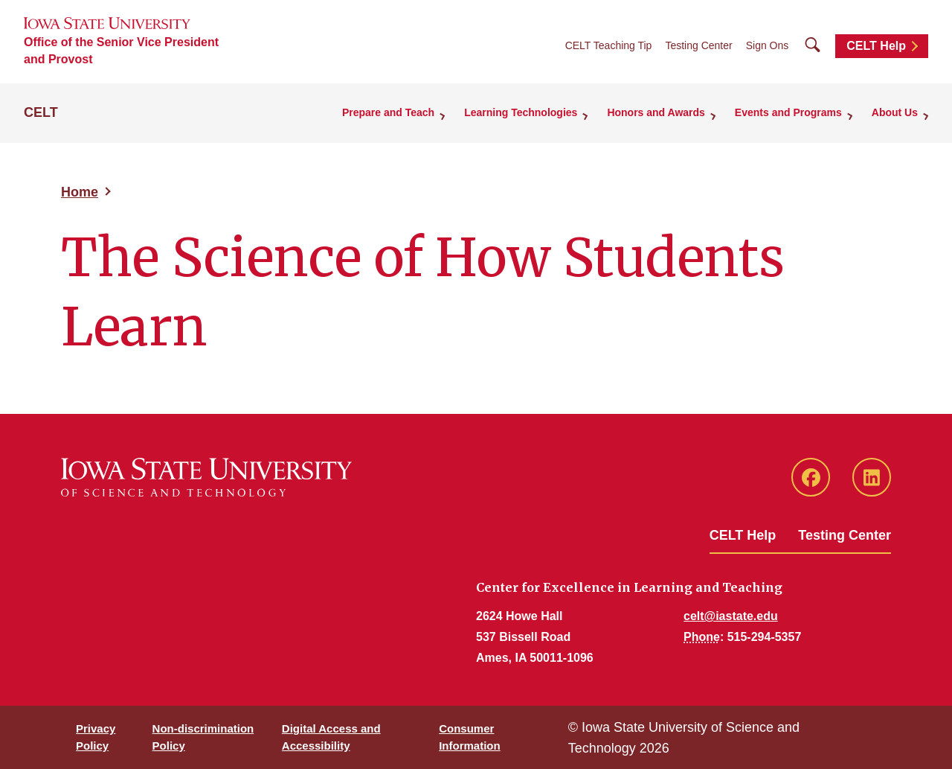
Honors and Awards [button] (655, 112)
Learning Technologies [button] (520, 112)
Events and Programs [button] (788, 112)
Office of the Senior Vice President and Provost (121, 51)
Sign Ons (767, 45)
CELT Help (876, 45)
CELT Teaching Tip (608, 45)
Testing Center (698, 45)
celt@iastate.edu (731, 616)
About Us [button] (895, 112)
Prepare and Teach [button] (388, 112)
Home (79, 192)
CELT (41, 112)
